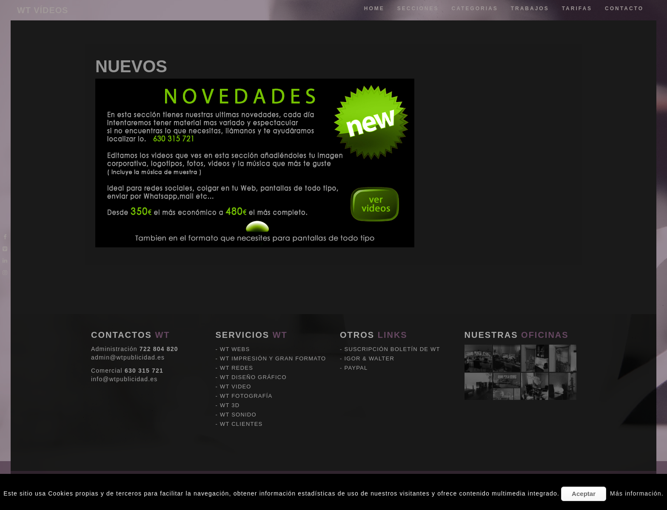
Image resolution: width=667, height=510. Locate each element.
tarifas (577, 8)
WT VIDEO (235, 348)
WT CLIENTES (241, 385)
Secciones (418, 8)
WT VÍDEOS (42, 10)
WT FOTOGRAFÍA (246, 357)
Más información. (637, 493)
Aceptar (584, 493)
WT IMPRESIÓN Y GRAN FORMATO (273, 320)
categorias (475, 8)
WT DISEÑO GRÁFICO (253, 339)
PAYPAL (356, 329)
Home (374, 8)
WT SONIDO (238, 376)
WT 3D (229, 367)
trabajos (530, 8)
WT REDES (236, 329)
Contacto (624, 8)
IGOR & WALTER (369, 320)
